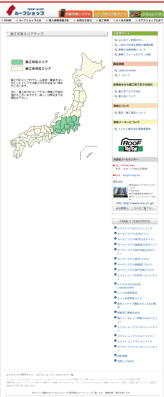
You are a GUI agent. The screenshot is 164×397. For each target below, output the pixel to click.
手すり (38, 382)
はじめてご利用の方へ (130, 40)
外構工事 (19, 385)
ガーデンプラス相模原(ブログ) (134, 264)
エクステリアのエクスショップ (134, 228)
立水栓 (131, 379)
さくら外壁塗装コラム (129, 298)
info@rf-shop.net (131, 175)
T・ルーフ (124, 75)
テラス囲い (85, 379)
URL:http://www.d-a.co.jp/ (135, 203)
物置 (55, 382)
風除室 (10, 385)
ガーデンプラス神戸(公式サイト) (135, 239)
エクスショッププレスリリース (134, 341)
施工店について (127, 96)
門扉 (138, 379)
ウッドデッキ (120, 379)
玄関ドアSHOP (125, 361)
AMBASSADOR (127, 70)
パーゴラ (108, 379)
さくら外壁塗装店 (127, 292)
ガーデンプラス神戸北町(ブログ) (135, 269)
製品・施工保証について (132, 112)
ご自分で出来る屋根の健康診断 (135, 44)
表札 (32, 385)
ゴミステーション (67, 382)
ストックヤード (84, 382)
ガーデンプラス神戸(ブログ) (133, 259)
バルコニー (115, 382)
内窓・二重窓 (128, 382)
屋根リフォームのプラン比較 (134, 54)
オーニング (97, 379)
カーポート (12, 379)
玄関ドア (47, 382)
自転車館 (122, 355)
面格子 (153, 382)
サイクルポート (26, 379)
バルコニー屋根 (100, 382)
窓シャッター (142, 382)
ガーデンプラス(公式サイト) (133, 233)
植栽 (27, 385)
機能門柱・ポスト (15, 382)
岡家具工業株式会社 (128, 312)
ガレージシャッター (56, 379)
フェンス (29, 382)
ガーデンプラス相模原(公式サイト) (136, 244)
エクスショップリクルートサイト (136, 336)
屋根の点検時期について (132, 49)
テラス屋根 (73, 379)
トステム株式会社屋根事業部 (134, 128)
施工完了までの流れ (129, 91)
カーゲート (40, 379)
